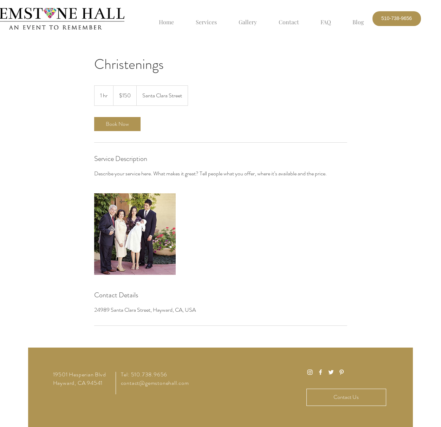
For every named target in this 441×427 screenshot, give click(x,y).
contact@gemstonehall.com (155, 383)
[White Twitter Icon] (331, 372)
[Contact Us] (346, 397)
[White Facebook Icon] (320, 372)
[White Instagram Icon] (309, 372)
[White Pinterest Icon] (341, 372)
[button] (396, 18)
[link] (117, 124)
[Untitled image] (135, 234)
